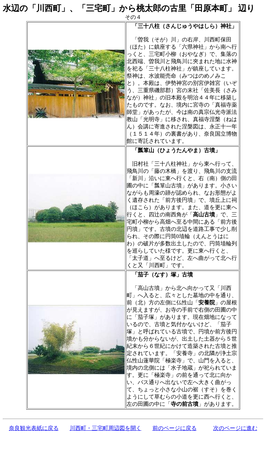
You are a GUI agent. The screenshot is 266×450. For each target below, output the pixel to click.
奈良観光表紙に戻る (34, 428)
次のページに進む (235, 428)
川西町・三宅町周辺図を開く (105, 428)
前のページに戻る (174, 428)
